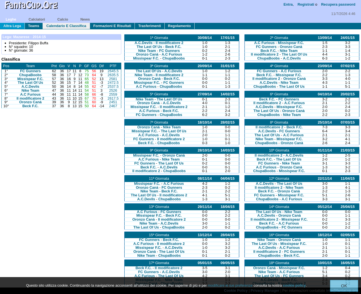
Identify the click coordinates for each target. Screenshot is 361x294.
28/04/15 (228, 235)
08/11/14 (205, 178)
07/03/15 (348, 122)
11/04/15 (348, 178)
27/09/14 (205, 94)
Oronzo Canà (30, 102)
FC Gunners (30, 71)
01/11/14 (325, 150)
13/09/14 (325, 38)
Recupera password (338, 4)
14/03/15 (228, 150)
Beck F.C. (30, 106)
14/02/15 (228, 94)
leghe (11, 19)
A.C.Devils (30, 86)
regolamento (179, 26)
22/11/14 (325, 178)
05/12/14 (325, 207)
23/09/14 (325, 66)
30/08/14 (205, 38)
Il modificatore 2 (30, 98)
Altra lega (12, 26)
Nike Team (30, 90)
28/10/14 (205, 150)
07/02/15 (348, 66)
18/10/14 (205, 122)
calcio (62, 19)
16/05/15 (348, 263)
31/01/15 (228, 66)
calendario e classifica (66, 26)
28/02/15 (228, 122)
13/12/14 (205, 235)
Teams (33, 26)
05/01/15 (205, 263)
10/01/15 (325, 263)
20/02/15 (348, 94)
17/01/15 (228, 38)
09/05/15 (228, 263)
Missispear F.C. (30, 79)
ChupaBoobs (30, 75)
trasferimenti (149, 26)
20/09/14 (205, 66)
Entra (288, 4)
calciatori (36, 19)
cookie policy (294, 285)
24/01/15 (348, 38)
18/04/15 (228, 207)
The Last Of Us (30, 82)
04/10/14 (325, 94)
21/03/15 (348, 150)
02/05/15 (348, 235)
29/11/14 (205, 207)
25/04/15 (348, 207)
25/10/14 (325, 122)
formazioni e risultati (112, 26)
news (85, 19)
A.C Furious (30, 94)
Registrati (306, 4)
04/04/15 (228, 178)
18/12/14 (325, 235)
